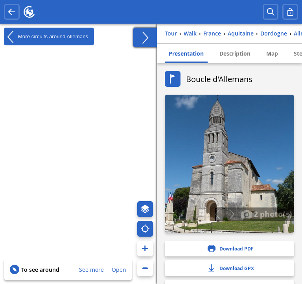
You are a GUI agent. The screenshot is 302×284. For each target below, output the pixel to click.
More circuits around (46, 36)
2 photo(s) (266, 213)
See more (91, 269)
